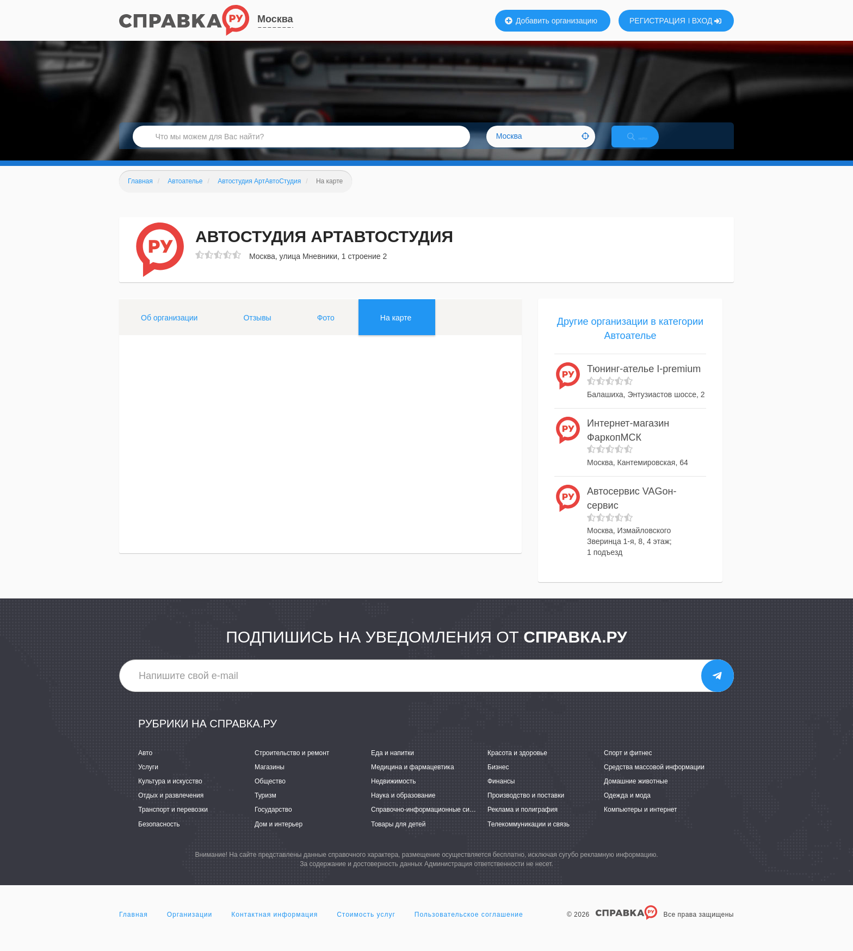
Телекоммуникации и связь (528, 835)
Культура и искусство (170, 792)
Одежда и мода (627, 807)
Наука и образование (403, 807)
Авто (145, 764)
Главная (133, 926)
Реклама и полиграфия (522, 821)
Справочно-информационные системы (430, 821)
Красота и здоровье (517, 764)
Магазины (270, 778)
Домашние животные (636, 792)
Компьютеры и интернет (640, 821)
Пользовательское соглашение (469, 926)
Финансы (501, 792)
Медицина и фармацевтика (412, 778)
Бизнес (498, 778)
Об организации (169, 329)
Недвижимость (393, 792)
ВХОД (707, 20)
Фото (326, 329)
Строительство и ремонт (292, 764)
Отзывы (257, 329)
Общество (270, 792)
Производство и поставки (525, 807)
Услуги (148, 778)
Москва (275, 19)
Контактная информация (274, 926)
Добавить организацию (551, 20)
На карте (396, 329)
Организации (190, 926)
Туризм (265, 807)
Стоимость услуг (366, 926)
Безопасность (159, 835)
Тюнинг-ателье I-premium (644, 380)
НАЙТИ (647, 144)
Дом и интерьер (278, 835)
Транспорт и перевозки (173, 821)
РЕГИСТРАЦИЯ (657, 20)
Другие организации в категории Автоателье (630, 340)
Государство (273, 821)
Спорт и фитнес (628, 764)
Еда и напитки (392, 764)
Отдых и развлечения (170, 807)
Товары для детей (398, 835)
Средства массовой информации (654, 778)
